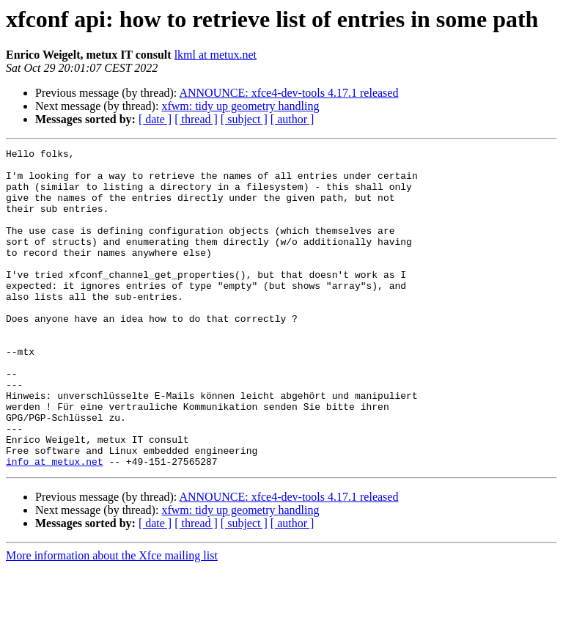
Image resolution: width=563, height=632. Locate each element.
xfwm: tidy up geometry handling (240, 106)
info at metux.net (54, 525)
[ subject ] (244, 119)
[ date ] (155, 119)
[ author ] (292, 119)
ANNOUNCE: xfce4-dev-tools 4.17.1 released (288, 93)
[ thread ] (196, 119)
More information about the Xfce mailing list (112, 619)
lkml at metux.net (215, 54)
